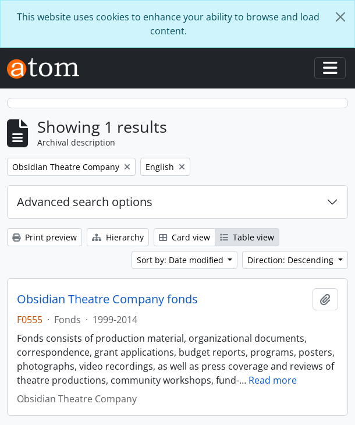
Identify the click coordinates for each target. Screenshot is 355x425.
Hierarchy (118, 237)
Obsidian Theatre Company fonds (107, 299)
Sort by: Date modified (181, 259)
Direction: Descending (291, 259)
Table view (247, 237)
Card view (184, 237)
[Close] (340, 17)
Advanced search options (84, 202)
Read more (272, 380)
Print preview (44, 237)
